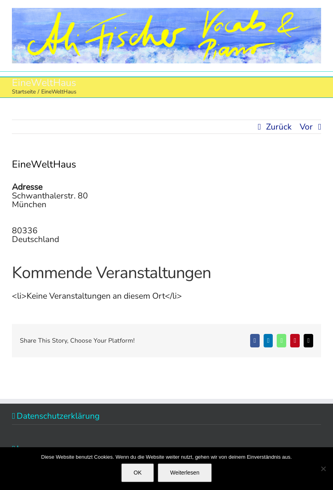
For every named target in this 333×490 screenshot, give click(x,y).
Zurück (279, 126)
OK (138, 472)
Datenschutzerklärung (58, 416)
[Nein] (323, 469)
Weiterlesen (184, 472)
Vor (306, 126)
